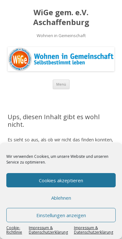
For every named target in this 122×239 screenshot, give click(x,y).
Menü (61, 84)
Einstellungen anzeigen (61, 215)
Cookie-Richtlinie (14, 230)
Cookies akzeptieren (61, 180)
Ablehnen (61, 198)
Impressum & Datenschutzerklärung (48, 230)
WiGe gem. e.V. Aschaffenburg (61, 17)
